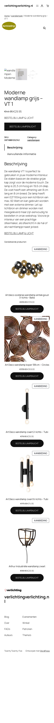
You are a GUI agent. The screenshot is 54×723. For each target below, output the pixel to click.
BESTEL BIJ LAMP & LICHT (19, 233)
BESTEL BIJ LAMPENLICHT (23, 126)
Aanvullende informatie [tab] (21, 154)
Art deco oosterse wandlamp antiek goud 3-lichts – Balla (27, 296)
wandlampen (17, 15)
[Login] (42, 6)
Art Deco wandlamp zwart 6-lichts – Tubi (27, 499)
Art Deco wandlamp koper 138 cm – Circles (27, 364)
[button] (44, 28)
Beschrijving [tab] (14, 147)
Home (7, 15)
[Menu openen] (37, 6)
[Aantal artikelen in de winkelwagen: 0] (48, 6)
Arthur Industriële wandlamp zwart (27, 566)
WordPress (45, 650)
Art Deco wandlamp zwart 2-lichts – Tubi (27, 432)
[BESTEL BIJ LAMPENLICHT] (27, 309)
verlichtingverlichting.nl (18, 5)
